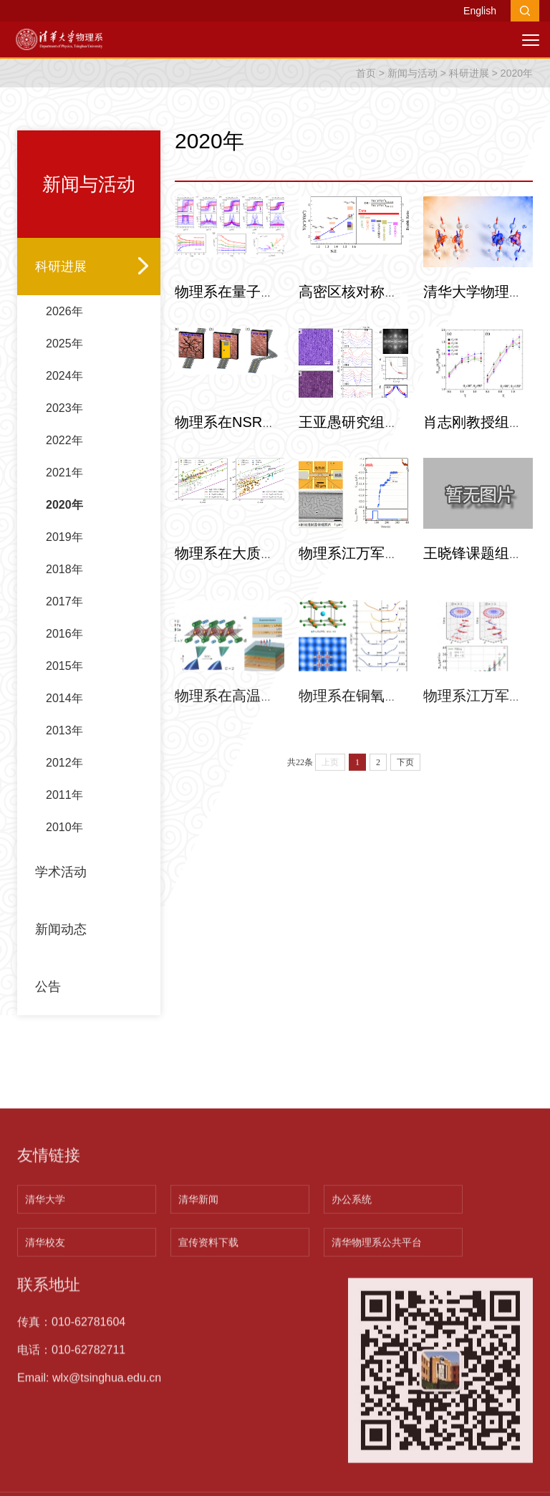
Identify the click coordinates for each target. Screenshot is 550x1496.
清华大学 (45, 1390)
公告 (48, 1032)
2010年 (64, 872)
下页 (405, 791)
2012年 (64, 808)
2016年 (64, 679)
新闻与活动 (412, 97)
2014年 (64, 743)
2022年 (64, 485)
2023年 (64, 453)
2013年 (64, 775)
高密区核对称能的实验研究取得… (406, 317)
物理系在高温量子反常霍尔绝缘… (282, 755)
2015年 (64, 711)
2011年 (64, 840)
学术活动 (61, 917)
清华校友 (45, 1433)
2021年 (64, 518)
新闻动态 (61, 974)
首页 (366, 97)
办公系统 (352, 1390)
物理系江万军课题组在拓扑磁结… (406, 579)
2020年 (517, 97)
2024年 (64, 421)
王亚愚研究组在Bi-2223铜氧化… (402, 448)
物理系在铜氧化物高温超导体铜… (406, 755)
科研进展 (469, 97)
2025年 (64, 389)
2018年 (64, 614)
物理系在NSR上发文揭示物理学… (283, 448)
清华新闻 (198, 1390)
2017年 (64, 647)
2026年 (64, 356)
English (479, 10)
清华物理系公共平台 (377, 1433)
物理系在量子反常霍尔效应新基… (282, 317)
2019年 (64, 582)
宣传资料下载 (208, 1433)
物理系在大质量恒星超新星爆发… (282, 579)
